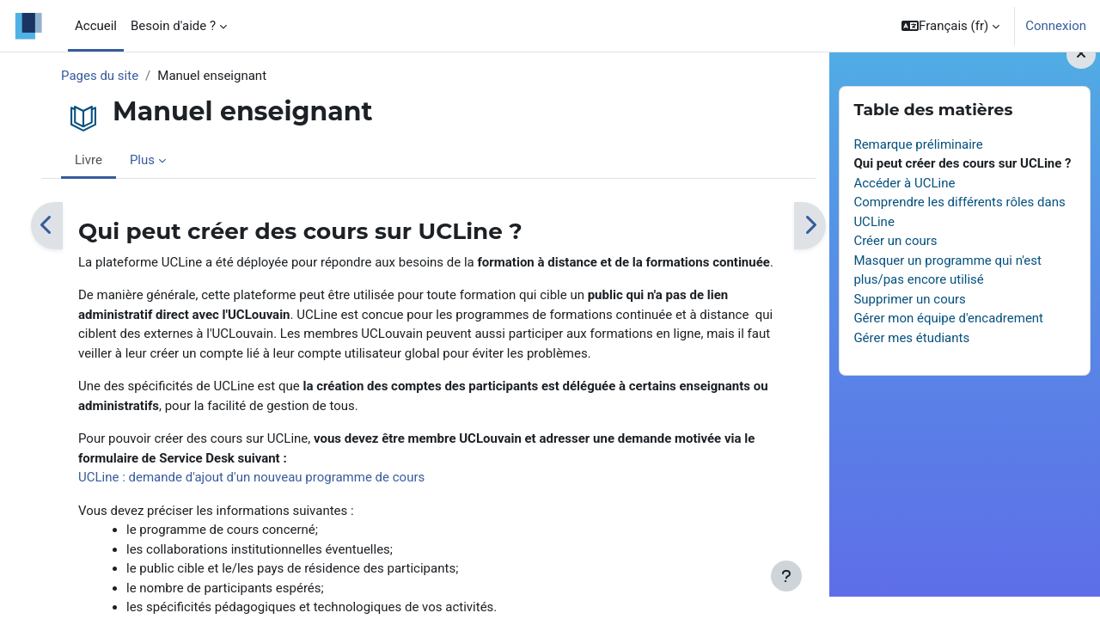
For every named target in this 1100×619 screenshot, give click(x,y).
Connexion (1055, 26)
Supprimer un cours (909, 321)
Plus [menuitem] (142, 160)
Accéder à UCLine (904, 205)
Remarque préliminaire (917, 167)
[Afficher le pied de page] (786, 576)
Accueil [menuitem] (96, 26)
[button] (950, 26)
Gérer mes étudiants (911, 360)
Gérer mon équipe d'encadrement (948, 340)
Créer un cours (895, 263)
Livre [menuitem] (88, 160)
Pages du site (99, 75)
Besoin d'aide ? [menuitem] (173, 26)
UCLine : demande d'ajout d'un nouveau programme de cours (251, 477)
